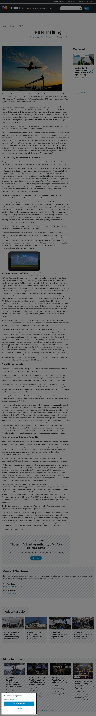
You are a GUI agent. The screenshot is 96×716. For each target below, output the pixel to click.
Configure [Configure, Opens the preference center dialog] (19, 711)
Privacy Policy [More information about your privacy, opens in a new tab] (13, 702)
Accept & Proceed (19, 706)
